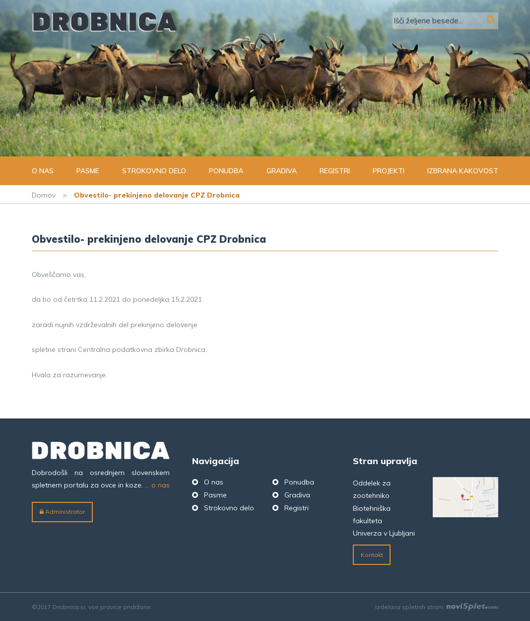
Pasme (87, 170)
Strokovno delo (154, 170)
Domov (44, 195)
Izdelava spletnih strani (436, 607)
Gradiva (281, 170)
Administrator (62, 511)
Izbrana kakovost (462, 170)
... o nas (157, 485)
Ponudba (226, 170)
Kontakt (372, 554)
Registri (335, 170)
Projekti (388, 170)
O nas (43, 170)
